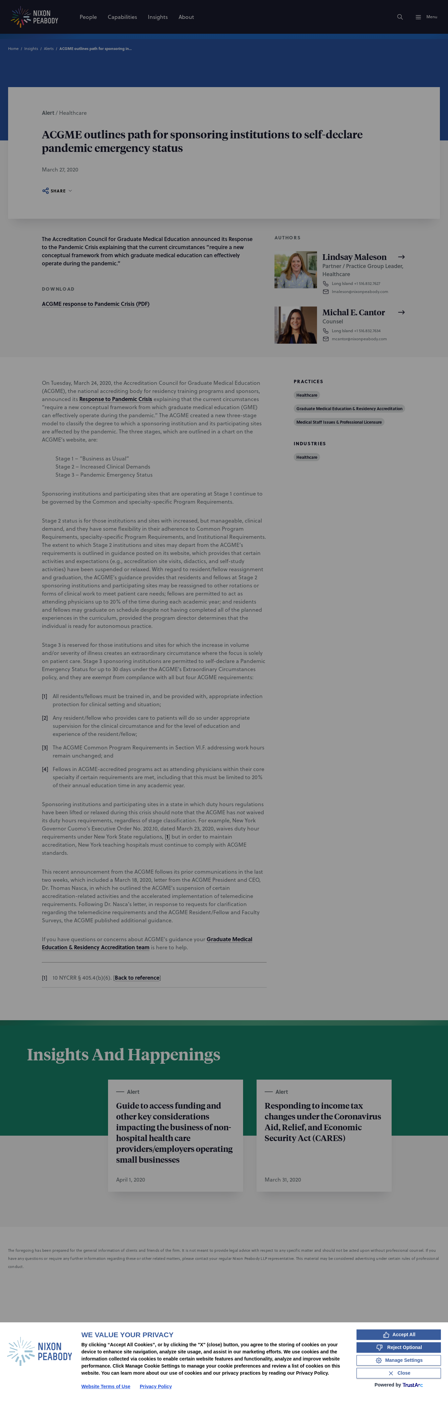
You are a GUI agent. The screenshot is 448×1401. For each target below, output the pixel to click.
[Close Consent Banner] (399, 1373)
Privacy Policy (156, 1386)
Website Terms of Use (105, 1386)
